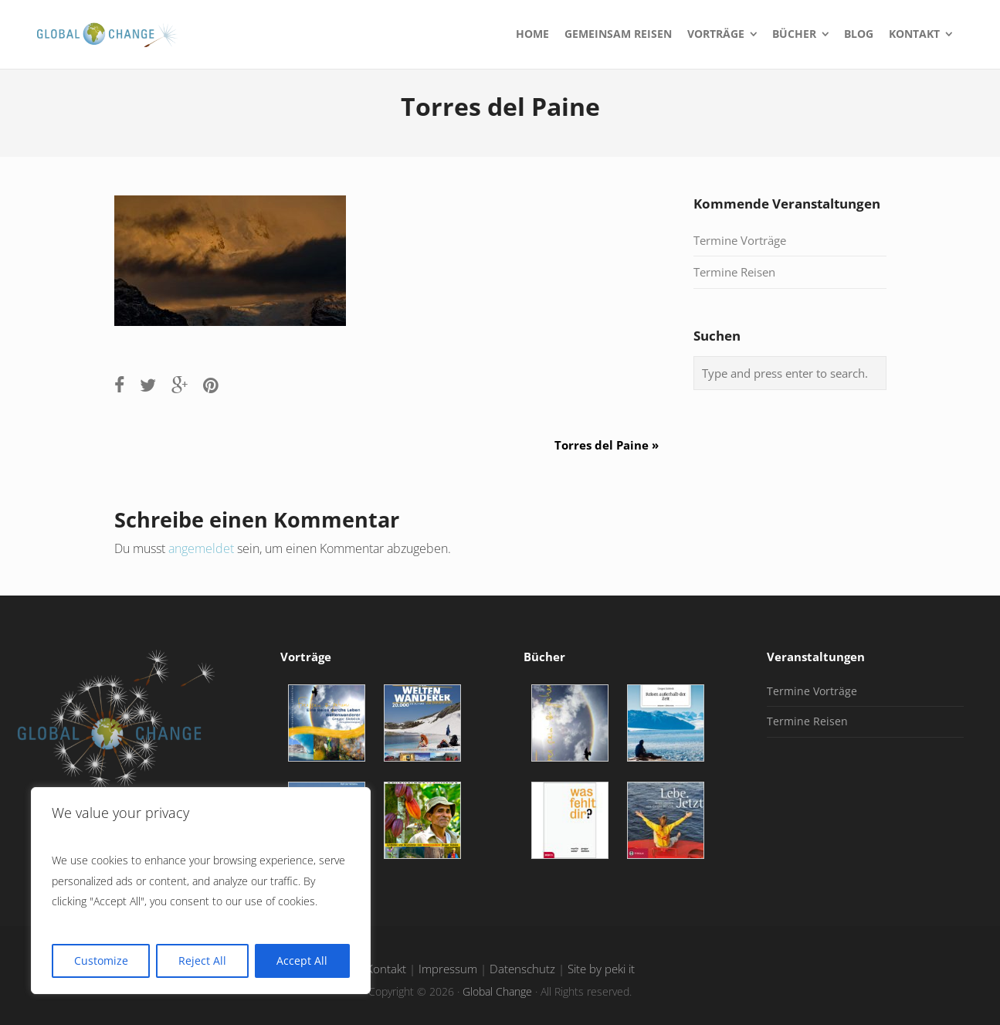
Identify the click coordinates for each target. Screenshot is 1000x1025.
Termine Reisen (734, 272)
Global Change (497, 991)
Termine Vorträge (739, 240)
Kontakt (386, 969)
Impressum (448, 969)
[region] (201, 890)
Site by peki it (601, 969)
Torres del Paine (612, 445)
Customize (101, 960)
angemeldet (201, 548)
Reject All (202, 960)
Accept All (301, 960)
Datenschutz (522, 969)
